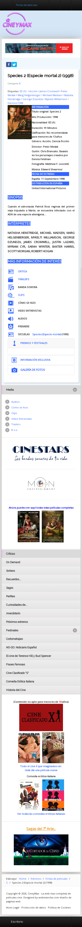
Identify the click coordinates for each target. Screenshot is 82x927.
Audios (15, 401)
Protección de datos (33, 907)
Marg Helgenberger (29, 95)
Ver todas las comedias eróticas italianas (41, 813)
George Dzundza (33, 99)
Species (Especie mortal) (46, 334)
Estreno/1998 (15, 103)
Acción (33, 91)
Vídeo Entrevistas (21, 418)
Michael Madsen (52, 95)
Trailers (15, 424)
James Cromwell (49, 91)
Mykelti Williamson (56, 99)
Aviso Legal (12, 907)
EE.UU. (23, 91)
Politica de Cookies (59, 907)
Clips (14, 413)
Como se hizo (19, 407)
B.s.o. (14, 430)
